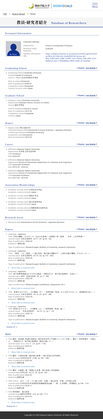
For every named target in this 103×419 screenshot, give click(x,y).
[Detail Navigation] (95, 5)
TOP (5, 14)
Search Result (18, 14)
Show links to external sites (21, 268)
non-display (91, 68)
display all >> (12, 327)
